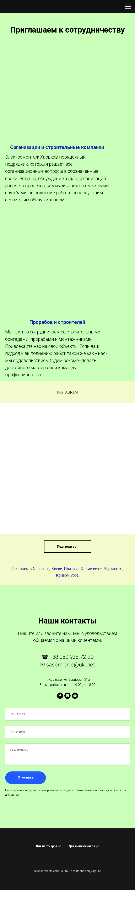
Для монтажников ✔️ (84, 846)
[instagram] (67, 696)
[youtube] (75, 696)
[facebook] (60, 696)
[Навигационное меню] (128, 7)
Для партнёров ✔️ (48, 846)
